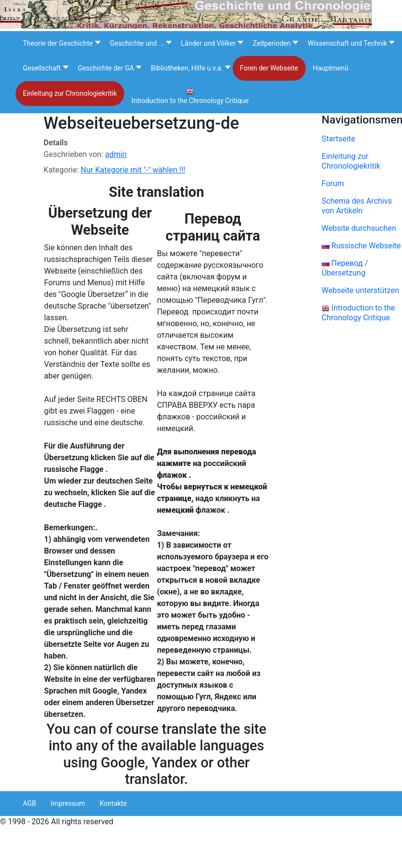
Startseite (338, 138)
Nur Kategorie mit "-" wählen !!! (133, 169)
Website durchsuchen (359, 228)
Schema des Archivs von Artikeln (357, 205)
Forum (333, 183)
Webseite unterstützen (360, 290)
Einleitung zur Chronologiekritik (351, 161)
